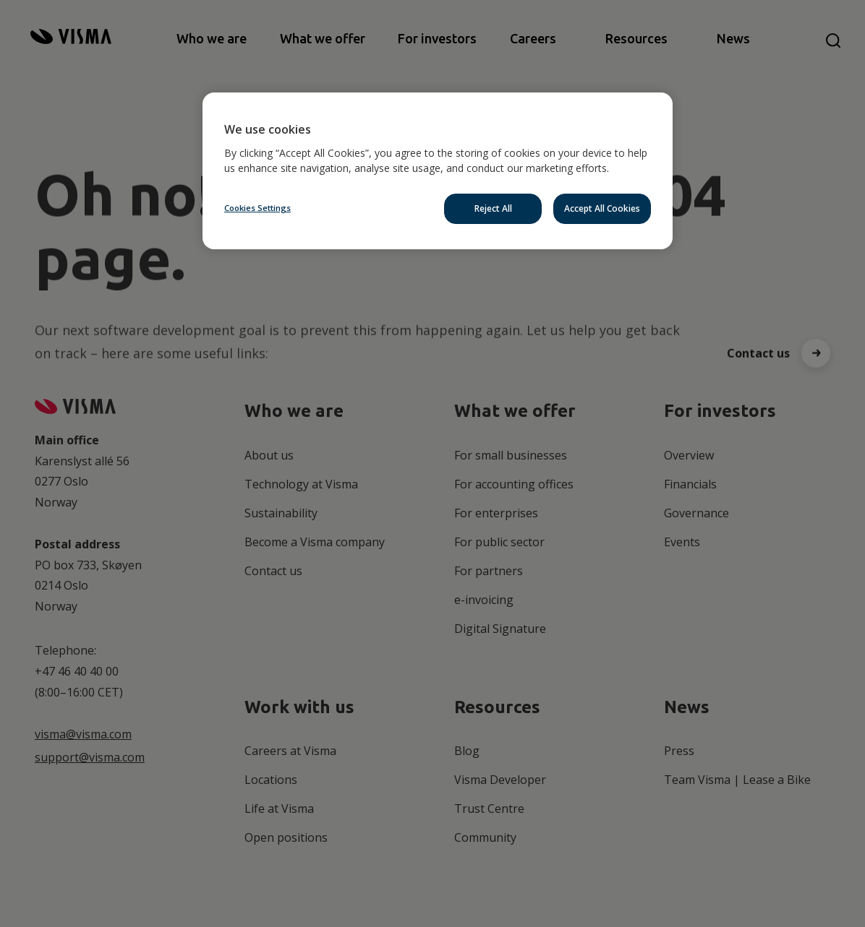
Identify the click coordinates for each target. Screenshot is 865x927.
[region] (438, 170)
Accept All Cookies (602, 208)
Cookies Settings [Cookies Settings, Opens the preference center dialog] (257, 207)
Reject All (493, 208)
